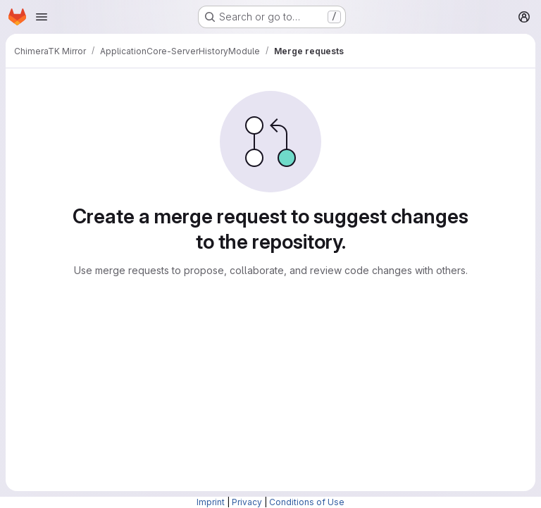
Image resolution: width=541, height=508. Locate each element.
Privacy (247, 502)
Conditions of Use (306, 502)
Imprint (211, 502)
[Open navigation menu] (41, 17)
